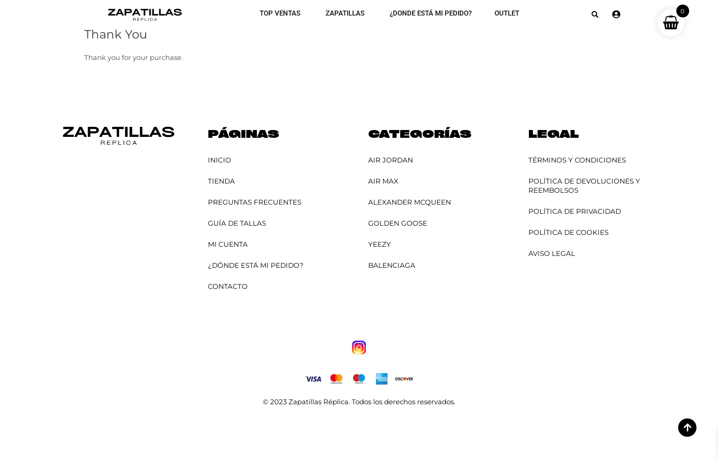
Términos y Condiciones (577, 160)
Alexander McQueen (409, 202)
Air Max (383, 181)
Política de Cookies (568, 232)
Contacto (228, 286)
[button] (595, 14)
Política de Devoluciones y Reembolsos (584, 186)
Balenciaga (391, 265)
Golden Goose (397, 223)
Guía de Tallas (237, 223)
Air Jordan (390, 160)
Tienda (221, 181)
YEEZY (379, 244)
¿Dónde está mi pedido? (256, 265)
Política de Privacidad (574, 211)
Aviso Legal (551, 253)
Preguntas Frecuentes (254, 202)
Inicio (219, 160)
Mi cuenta (228, 244)
